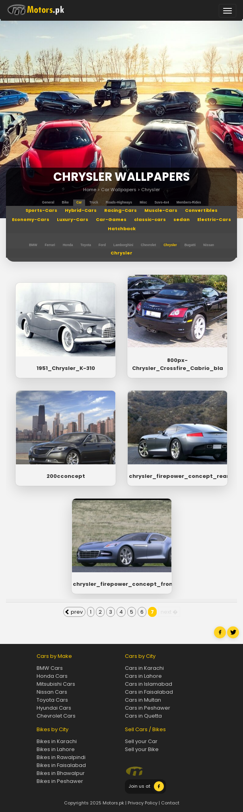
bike (65, 202)
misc (143, 202)
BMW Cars (50, 668)
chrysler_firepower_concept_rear (177, 476)
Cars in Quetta (143, 716)
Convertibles (201, 210)
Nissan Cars (52, 692)
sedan (181, 219)
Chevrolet (148, 245)
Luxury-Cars (72, 219)
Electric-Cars (214, 219)
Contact (170, 803)
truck (93, 202)
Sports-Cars (41, 210)
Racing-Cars (120, 210)
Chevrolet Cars (56, 716)
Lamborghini (123, 245)
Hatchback (122, 228)
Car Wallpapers (118, 189)
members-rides (189, 202)
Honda (68, 245)
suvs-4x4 (162, 202)
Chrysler (150, 189)
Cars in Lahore (143, 676)
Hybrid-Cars (81, 210)
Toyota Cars (52, 700)
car (79, 202)
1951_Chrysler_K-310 (66, 368)
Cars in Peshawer (147, 708)
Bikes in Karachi (57, 741)
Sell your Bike (142, 749)
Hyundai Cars (54, 708)
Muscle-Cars (160, 210)
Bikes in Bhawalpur (61, 773)
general (48, 202)
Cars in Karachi (144, 668)
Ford (102, 245)
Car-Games (111, 219)
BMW (33, 245)
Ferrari (50, 245)
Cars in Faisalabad (149, 692)
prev (74, 612)
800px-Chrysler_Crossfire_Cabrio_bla (177, 364)
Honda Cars (52, 676)
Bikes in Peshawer (60, 781)
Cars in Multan (143, 700)
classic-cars (150, 219)
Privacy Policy (142, 803)
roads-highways (119, 202)
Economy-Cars (30, 219)
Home (89, 189)
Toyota (85, 245)
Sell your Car (141, 741)
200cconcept (66, 476)
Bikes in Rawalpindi (61, 757)
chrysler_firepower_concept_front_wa (121, 584)
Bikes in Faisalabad (61, 765)
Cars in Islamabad (148, 684)
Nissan (208, 245)
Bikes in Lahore (56, 749)
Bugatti (190, 245)
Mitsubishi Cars (56, 684)
